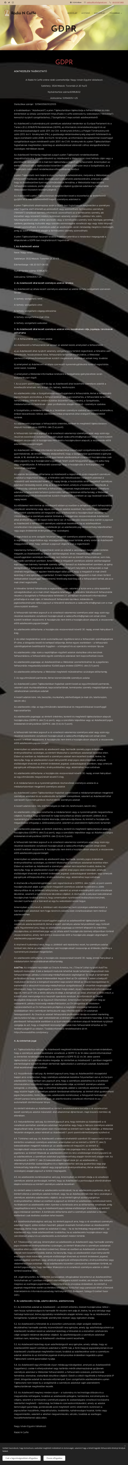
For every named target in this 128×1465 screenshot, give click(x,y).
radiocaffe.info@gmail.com (97, 2)
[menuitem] (72, 13)
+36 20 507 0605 (118, 2)
